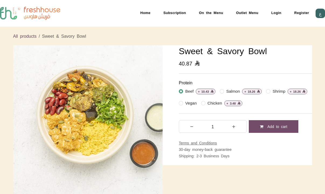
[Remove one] (191, 126)
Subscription (174, 12)
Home (145, 12)
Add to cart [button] (273, 126)
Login (276, 12)
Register (301, 12)
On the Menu (211, 12)
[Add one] (233, 126)
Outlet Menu (247, 12)
